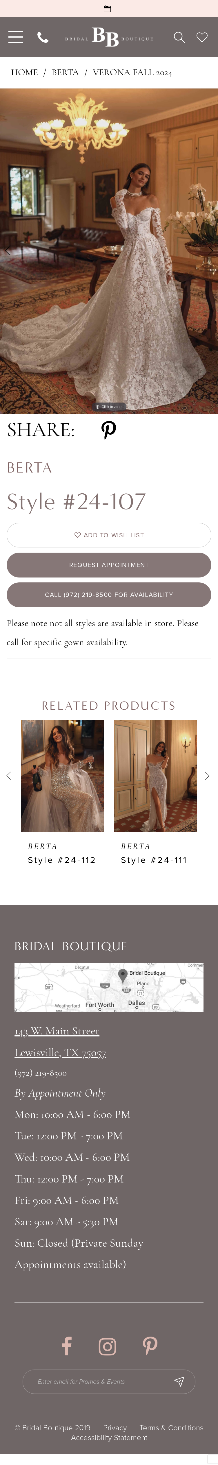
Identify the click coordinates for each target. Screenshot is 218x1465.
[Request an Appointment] (109, 8)
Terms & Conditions (171, 1439)
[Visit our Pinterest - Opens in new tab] (150, 1355)
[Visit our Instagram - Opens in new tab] (107, 1355)
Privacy (115, 1439)
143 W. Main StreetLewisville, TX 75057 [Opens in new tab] (60, 1050)
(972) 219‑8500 (40, 1082)
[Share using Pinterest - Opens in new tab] (108, 431)
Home (24, 73)
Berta (65, 73)
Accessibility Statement (109, 1448)
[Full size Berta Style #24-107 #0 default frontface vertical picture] (109, 251)
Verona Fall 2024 (132, 73)
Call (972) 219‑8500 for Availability (109, 602)
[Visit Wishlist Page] (202, 37)
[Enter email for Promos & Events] (109, 1391)
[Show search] (179, 37)
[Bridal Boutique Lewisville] (109, 37)
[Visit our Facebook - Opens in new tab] (66, 1355)
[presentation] (62, 784)
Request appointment (109, 569)
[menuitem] (14, 37)
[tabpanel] (109, 251)
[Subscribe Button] (187, 1391)
